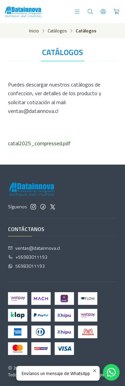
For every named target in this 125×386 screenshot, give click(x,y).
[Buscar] (90, 11)
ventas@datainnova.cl (34, 247)
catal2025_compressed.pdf (39, 143)
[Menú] (77, 11)
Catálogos (57, 31)
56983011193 (26, 265)
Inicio (34, 31)
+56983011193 (27, 256)
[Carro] (116, 11)
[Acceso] (103, 11)
